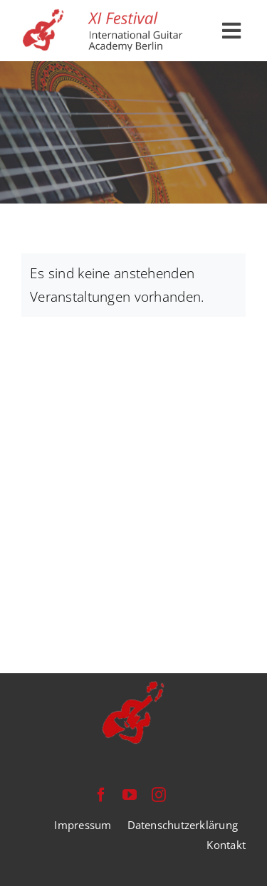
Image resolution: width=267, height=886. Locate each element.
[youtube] (129, 795)
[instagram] (159, 795)
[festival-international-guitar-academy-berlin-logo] (104, 15)
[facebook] (101, 795)
